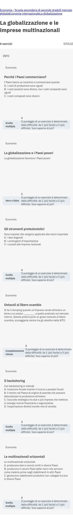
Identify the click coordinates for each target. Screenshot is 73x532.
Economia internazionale (24, 13)
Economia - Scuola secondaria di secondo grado (29, 10)
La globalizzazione (51, 13)
